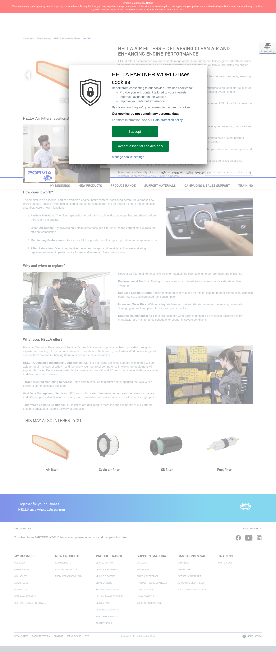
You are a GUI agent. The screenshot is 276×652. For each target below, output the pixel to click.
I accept (135, 132)
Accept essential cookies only (140, 146)
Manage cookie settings (128, 157)
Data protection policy (167, 120)
